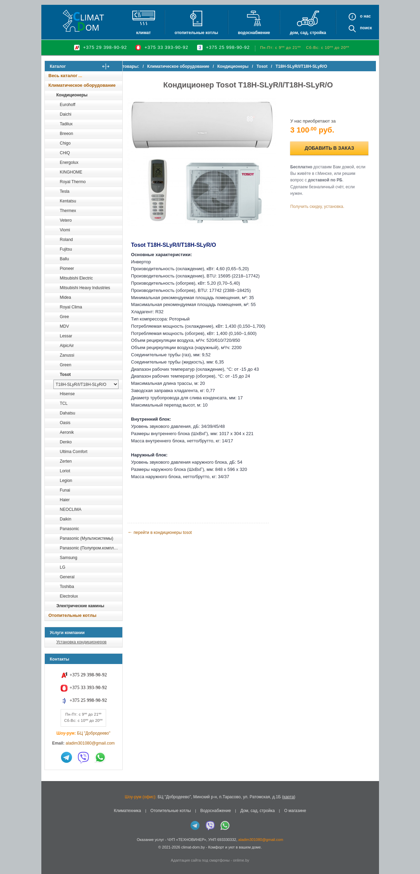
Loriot (65, 470)
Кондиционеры (72, 95)
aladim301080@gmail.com (90, 743)
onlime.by (241, 860)
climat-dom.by (193, 847)
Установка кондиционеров (82, 642)
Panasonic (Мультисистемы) (86, 538)
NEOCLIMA (71, 509)
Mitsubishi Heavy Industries (85, 287)
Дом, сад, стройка (308, 32)
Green (65, 364)
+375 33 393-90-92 (166, 47)
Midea (65, 297)
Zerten (66, 461)
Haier (65, 499)
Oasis (65, 422)
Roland (66, 239)
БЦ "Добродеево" (94, 733)
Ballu (64, 258)
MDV (64, 326)
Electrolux (69, 596)
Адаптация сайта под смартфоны (200, 860)
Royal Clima (71, 307)
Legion (66, 480)
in (50, 852)
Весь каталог (63, 75)
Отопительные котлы (196, 32)
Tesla (65, 191)
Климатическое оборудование (82, 85)
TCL (64, 403)
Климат (143, 32)
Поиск (366, 27)
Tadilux (66, 124)
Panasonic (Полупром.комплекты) (91, 548)
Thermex (68, 210)
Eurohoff (67, 104)
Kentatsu (68, 201)
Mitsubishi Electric (76, 278)
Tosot (65, 374)
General (67, 577)
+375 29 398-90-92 (105, 47)
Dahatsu (67, 413)
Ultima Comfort (74, 451)
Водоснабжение (254, 32)
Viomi (65, 230)
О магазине (295, 810)
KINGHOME (71, 172)
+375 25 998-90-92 (228, 47)
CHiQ (65, 152)
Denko (66, 442)
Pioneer (67, 268)
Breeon (66, 133)
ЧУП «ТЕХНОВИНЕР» (186, 840)
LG (62, 567)
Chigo (65, 143)
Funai (65, 490)
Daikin (65, 519)
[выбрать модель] (86, 384)
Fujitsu (66, 249)
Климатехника (127, 810)
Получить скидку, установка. (321, 204)
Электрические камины (80, 605)
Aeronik (67, 432)
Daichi (65, 114)
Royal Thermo (73, 181)
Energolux (69, 162)
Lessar (66, 336)
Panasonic (69, 528)
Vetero (66, 220)
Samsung (69, 557)
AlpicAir (67, 345)
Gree (64, 316)
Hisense (67, 393)
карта (288, 796)
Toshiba (67, 586)
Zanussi (67, 355)
